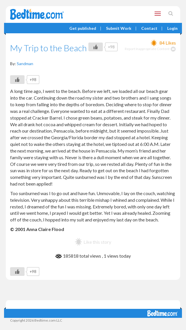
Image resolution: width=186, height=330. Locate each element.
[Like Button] (95, 47)
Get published (82, 28)
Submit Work (118, 28)
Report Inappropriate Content (150, 49)
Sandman (25, 63)
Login (172, 28)
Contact (149, 28)
